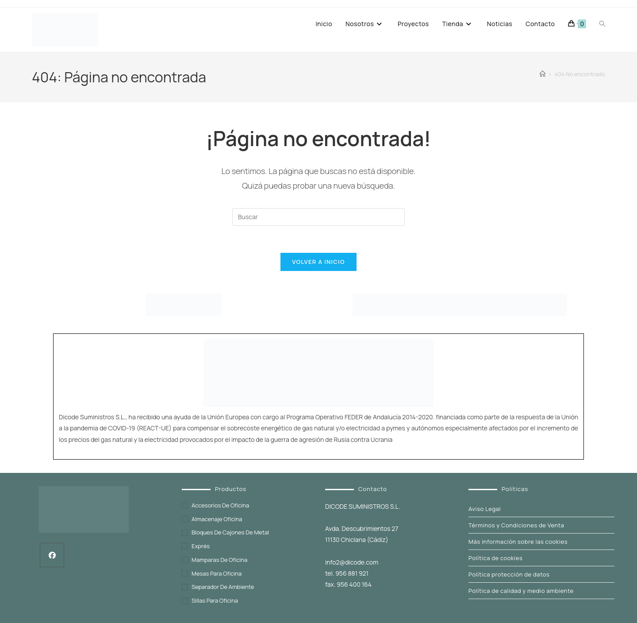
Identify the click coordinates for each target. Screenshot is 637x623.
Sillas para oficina (215, 600)
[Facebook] (52, 555)
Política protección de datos (508, 574)
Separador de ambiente (223, 587)
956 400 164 (354, 584)
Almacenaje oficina (217, 519)
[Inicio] (542, 74)
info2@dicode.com (351, 562)
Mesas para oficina (217, 573)
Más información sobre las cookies (518, 542)
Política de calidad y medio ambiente (521, 591)
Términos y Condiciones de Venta (516, 525)
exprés (201, 546)
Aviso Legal (484, 509)
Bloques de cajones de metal (230, 532)
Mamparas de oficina (219, 560)
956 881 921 (351, 573)
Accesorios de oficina (220, 505)
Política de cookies (495, 558)
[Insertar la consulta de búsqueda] (318, 217)
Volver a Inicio (318, 262)
